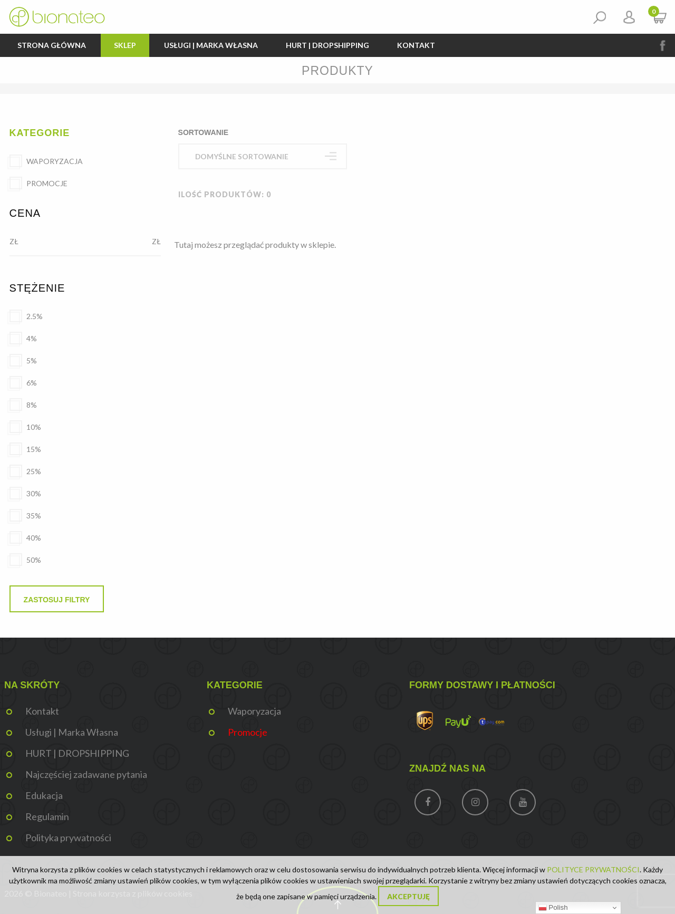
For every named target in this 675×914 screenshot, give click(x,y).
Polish (553, 907)
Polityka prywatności (68, 837)
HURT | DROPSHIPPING (327, 45)
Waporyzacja (254, 711)
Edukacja (44, 795)
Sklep (125, 45)
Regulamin (47, 816)
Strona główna (51, 45)
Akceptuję (408, 896)
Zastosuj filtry (57, 599)
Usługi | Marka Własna (211, 45)
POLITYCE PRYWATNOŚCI (593, 869)
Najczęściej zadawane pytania (86, 774)
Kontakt (416, 45)
